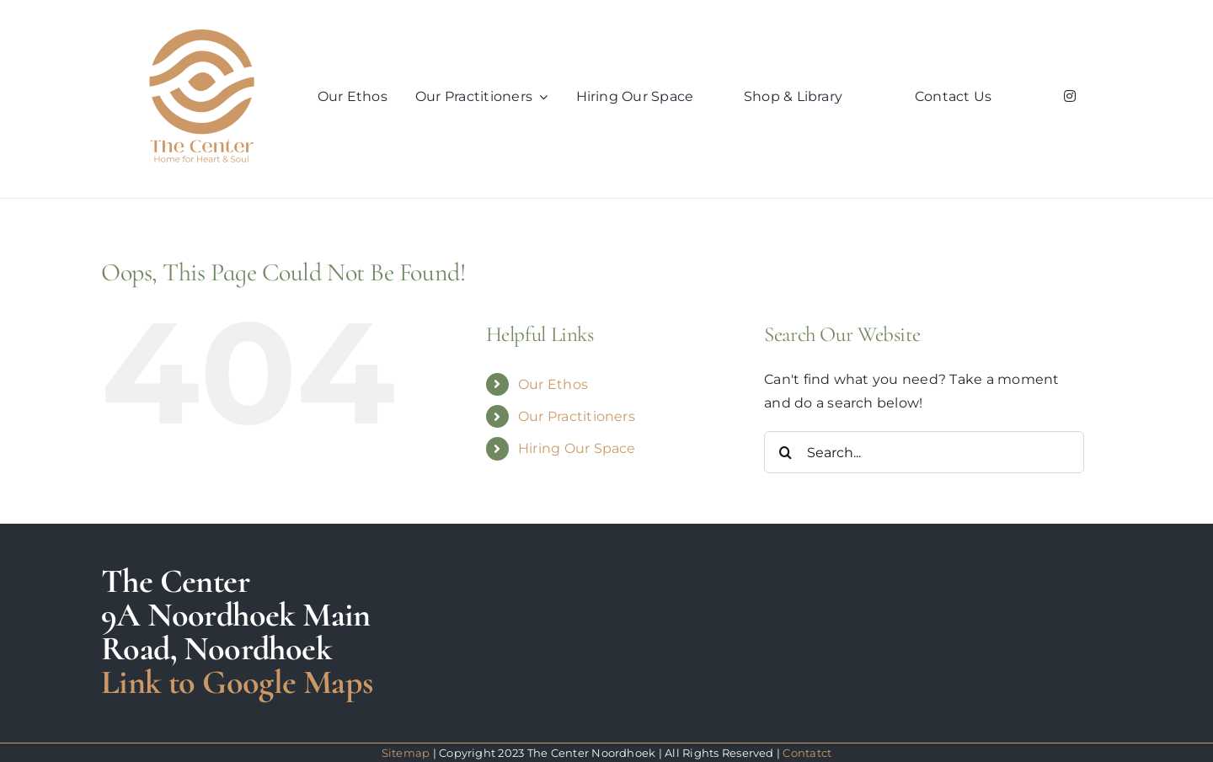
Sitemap (406, 752)
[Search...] (924, 452)
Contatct (807, 752)
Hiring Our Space (577, 448)
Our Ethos (553, 384)
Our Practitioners (576, 416)
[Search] (785, 452)
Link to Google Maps (237, 682)
